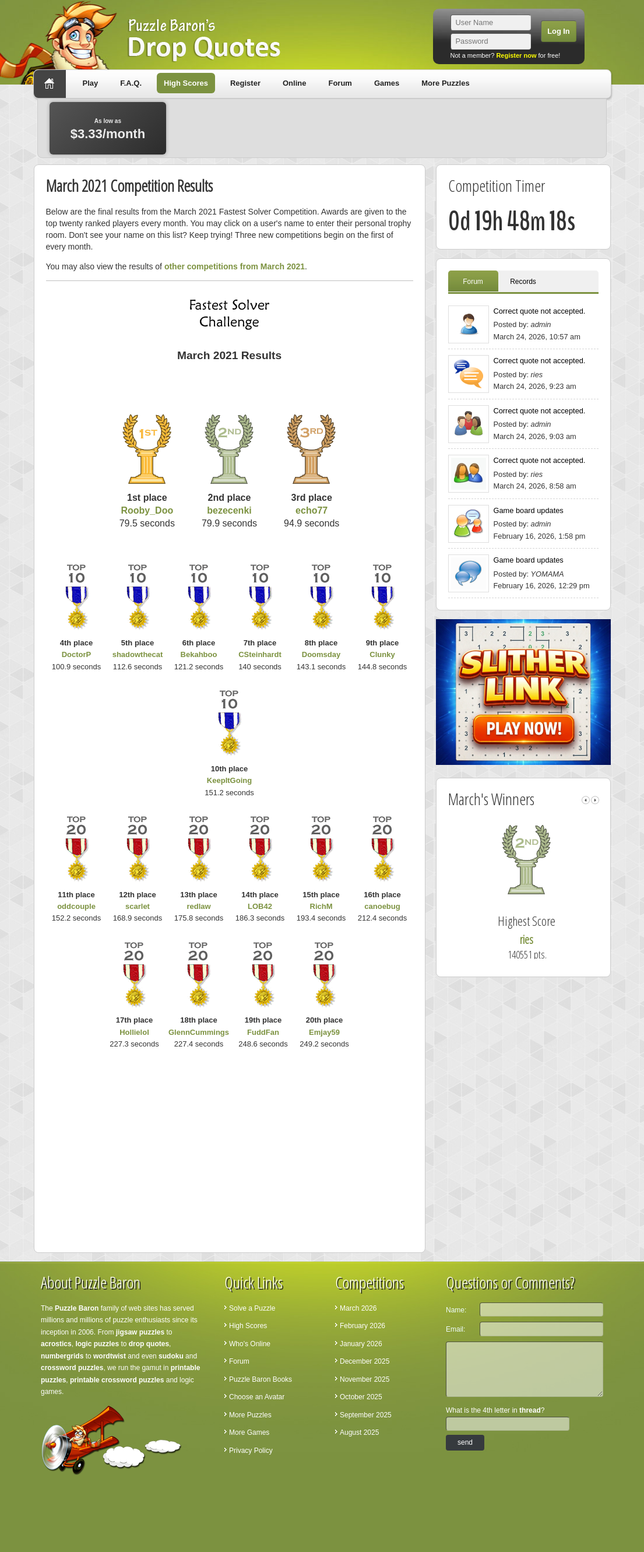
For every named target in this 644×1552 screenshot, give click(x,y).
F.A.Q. (131, 83)
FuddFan (263, 1032)
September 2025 (366, 1415)
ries (543, 939)
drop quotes (149, 1344)
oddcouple (76, 906)
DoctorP (77, 654)
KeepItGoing (229, 780)
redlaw (198, 906)
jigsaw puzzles (140, 1332)
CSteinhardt (259, 654)
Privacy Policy (251, 1450)
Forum (339, 83)
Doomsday (321, 654)
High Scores (186, 83)
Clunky (382, 654)
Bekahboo (199, 654)
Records (523, 282)
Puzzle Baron (76, 1308)
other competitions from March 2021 (234, 266)
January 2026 (361, 1344)
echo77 (311, 510)
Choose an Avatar (256, 1397)
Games (386, 83)
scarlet (137, 906)
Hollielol (134, 1032)
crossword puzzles (72, 1368)
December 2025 (364, 1361)
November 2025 (364, 1379)
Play (90, 83)
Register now (516, 55)
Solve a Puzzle (252, 1308)
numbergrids (62, 1356)
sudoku (171, 1356)
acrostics (56, 1344)
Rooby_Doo (147, 510)
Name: (456, 1310)
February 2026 (362, 1326)
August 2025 (359, 1432)
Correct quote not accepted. (540, 311)
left (586, 800)
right (595, 800)
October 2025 (361, 1397)
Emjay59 (324, 1032)
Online (294, 83)
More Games (249, 1432)
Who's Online (249, 1344)
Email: (455, 1329)
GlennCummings (198, 1032)
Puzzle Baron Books (260, 1379)
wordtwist (109, 1356)
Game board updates (529, 510)
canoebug (382, 906)
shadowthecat (137, 654)
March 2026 (358, 1308)
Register (245, 83)
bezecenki (229, 510)
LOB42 (260, 906)
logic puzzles (97, 1344)
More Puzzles (445, 83)
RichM (321, 906)
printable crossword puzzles (117, 1380)
